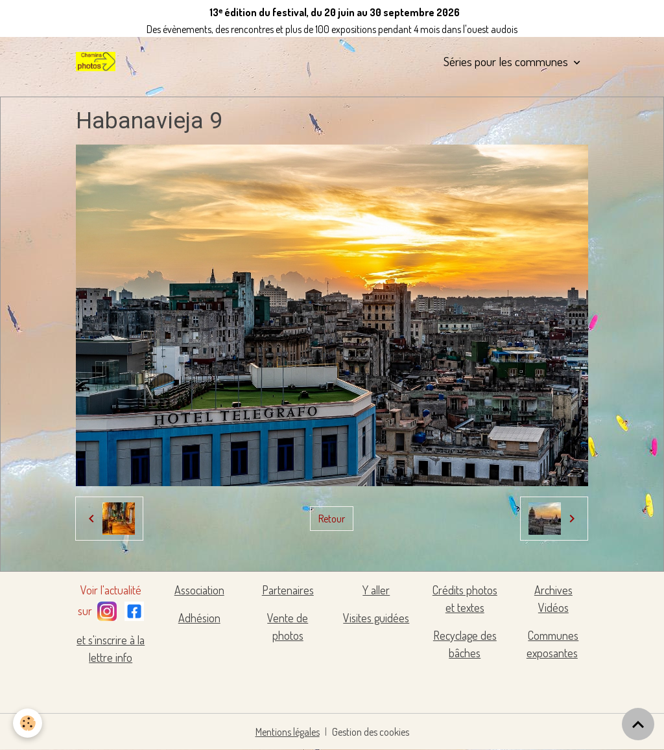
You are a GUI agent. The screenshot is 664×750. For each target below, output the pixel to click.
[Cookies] (27, 723)
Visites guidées (376, 618)
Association (199, 590)
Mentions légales (287, 731)
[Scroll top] (638, 724)
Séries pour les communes (507, 61)
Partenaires (288, 590)
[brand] (98, 61)
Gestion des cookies (370, 731)
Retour (331, 518)
